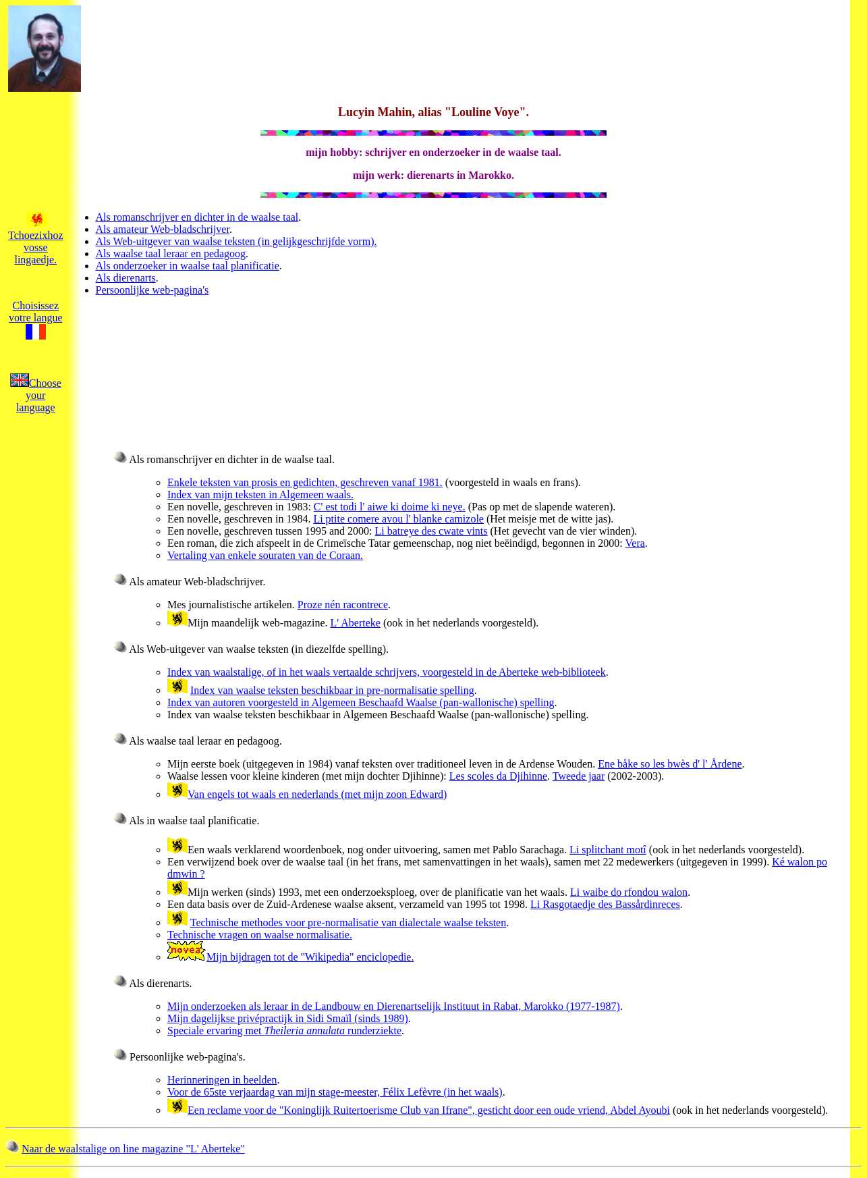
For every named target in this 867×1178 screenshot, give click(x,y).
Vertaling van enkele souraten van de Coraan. (265, 555)
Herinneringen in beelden (222, 1080)
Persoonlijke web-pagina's (152, 290)
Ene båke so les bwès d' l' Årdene (670, 764)
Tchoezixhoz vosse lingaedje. (35, 241)
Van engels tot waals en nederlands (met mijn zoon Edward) (317, 794)
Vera (635, 543)
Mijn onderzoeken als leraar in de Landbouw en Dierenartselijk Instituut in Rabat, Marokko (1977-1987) (393, 1006)
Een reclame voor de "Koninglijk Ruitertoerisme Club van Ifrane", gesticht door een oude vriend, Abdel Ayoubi (429, 1110)
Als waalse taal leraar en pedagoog (171, 253)
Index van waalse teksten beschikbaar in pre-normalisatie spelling (332, 690)
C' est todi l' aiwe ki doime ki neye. (390, 506)
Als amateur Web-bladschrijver (162, 229)
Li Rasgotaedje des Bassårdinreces (605, 904)
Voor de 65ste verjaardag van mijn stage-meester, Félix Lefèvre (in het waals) (335, 1092)
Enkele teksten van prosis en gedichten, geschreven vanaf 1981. (305, 482)
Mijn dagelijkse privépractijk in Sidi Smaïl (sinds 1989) (287, 1018)
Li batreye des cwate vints (430, 531)
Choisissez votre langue (36, 320)
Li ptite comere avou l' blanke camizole (398, 519)
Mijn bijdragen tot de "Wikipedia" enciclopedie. (310, 957)
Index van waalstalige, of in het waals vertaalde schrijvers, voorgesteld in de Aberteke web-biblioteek (386, 672)
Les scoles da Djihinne (498, 776)
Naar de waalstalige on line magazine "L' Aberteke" (133, 1148)
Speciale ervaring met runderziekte (284, 1030)
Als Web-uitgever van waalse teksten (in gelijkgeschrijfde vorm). (236, 241)
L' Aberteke (355, 622)
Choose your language (35, 395)
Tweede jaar (579, 776)
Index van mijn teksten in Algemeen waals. (260, 494)
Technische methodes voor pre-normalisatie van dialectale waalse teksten (348, 922)
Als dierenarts (126, 278)
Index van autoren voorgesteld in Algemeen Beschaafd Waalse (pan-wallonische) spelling (361, 702)
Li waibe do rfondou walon (629, 892)
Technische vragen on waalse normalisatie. (259, 934)
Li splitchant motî (607, 849)
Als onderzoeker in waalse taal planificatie (187, 265)
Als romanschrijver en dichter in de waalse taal (197, 217)
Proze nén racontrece (343, 604)
